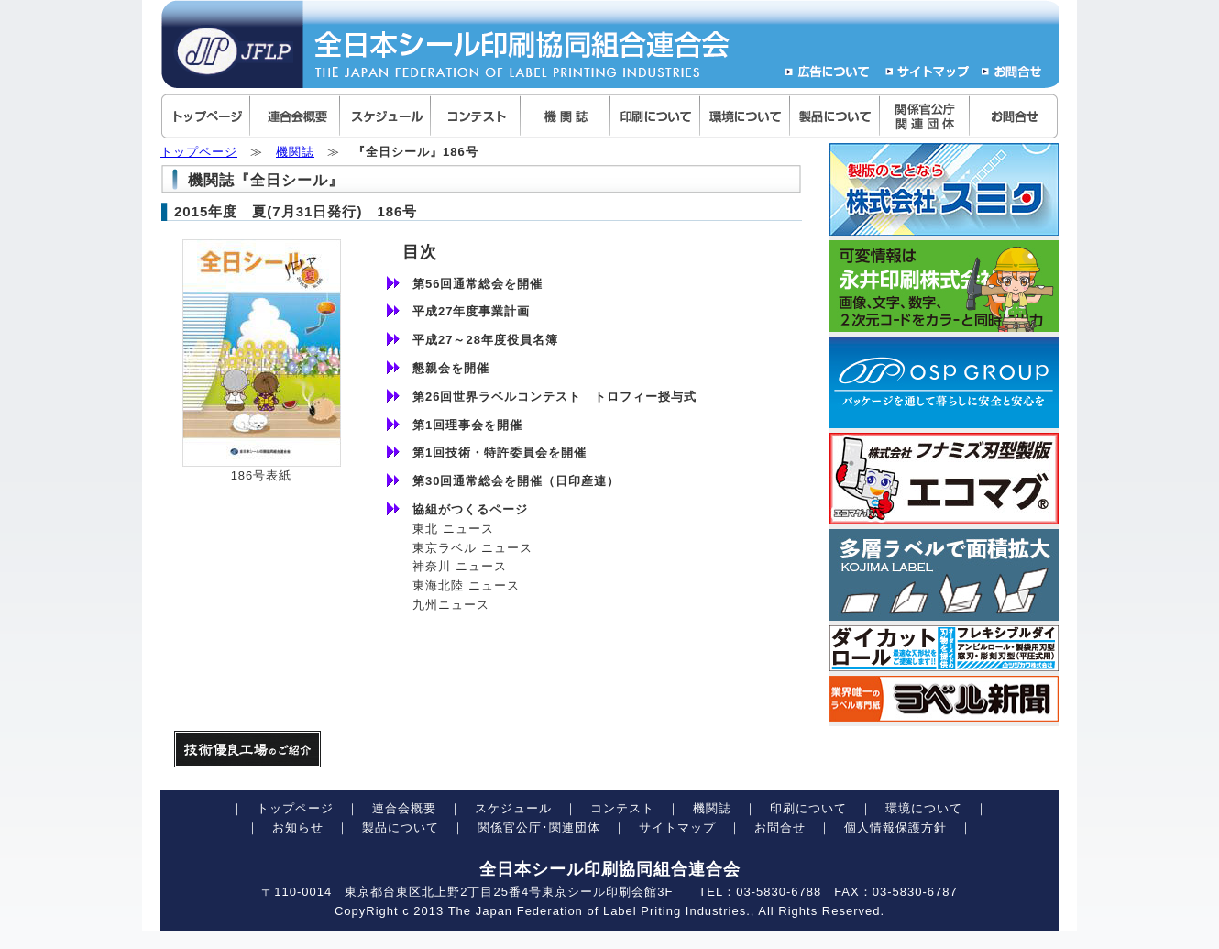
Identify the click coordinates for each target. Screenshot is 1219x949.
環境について (923, 808)
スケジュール (513, 808)
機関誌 (295, 152)
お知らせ (298, 827)
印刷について (808, 808)
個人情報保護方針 (895, 827)
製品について (400, 827)
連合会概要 (404, 808)
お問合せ (780, 827)
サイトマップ (677, 827)
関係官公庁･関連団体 (539, 827)
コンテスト (622, 808)
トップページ (198, 152)
